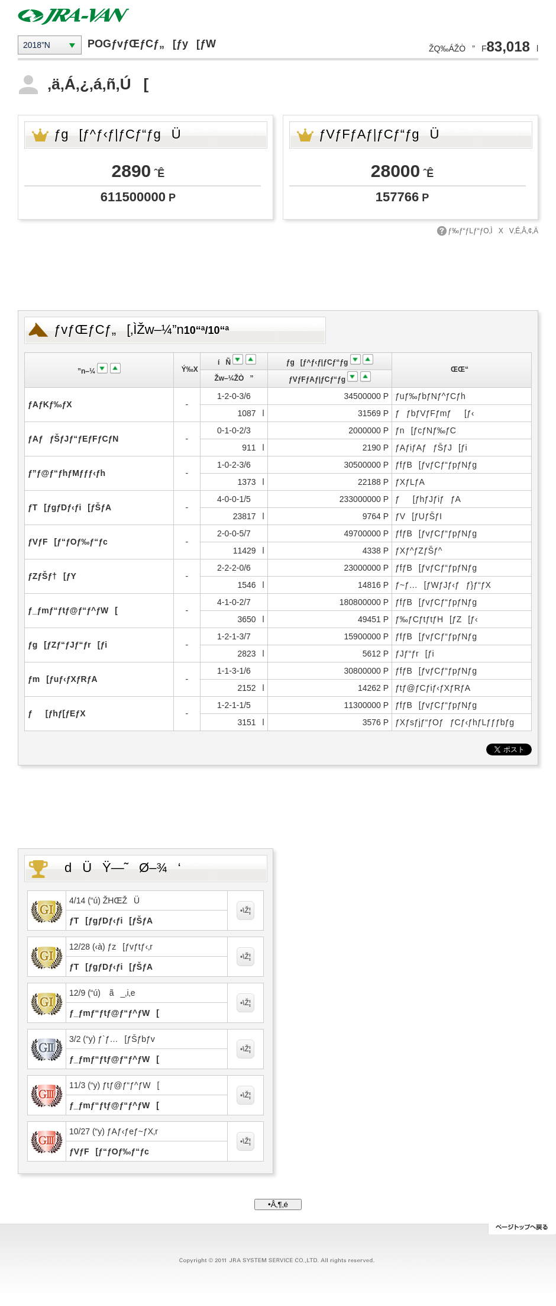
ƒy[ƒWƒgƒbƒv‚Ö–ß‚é (522, 1229)
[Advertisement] (278, 271)
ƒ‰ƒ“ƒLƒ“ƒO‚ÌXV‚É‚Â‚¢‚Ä (493, 231)
